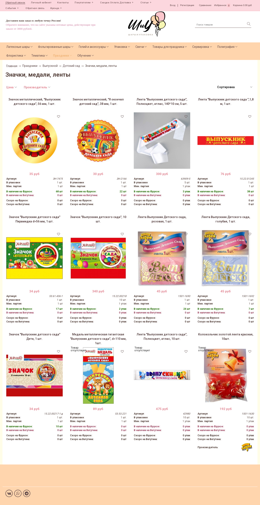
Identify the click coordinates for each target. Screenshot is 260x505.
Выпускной (50, 65)
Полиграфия (226, 46)
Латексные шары (18, 46)
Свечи (139, 46)
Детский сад (71, 65)
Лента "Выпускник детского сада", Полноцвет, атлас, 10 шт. (161, 336)
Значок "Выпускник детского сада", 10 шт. (98, 219)
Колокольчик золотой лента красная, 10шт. (225, 336)
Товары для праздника (168, 46)
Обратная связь (34, 8)
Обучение (84, 55)
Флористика (14, 55)
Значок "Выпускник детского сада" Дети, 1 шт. (34, 336)
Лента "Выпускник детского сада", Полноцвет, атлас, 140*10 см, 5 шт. (161, 101)
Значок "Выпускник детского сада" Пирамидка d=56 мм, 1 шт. (34, 219)
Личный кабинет (41, 2)
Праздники (61, 55)
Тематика (38, 55)
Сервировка (200, 46)
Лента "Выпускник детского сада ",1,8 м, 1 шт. (226, 101)
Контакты (63, 2)
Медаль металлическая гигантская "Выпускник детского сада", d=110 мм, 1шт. (98, 339)
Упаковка (120, 46)
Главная (11, 66)
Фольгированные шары (54, 46)
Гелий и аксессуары (92, 46)
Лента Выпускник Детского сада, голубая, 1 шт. (225, 219)
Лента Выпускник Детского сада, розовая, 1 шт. (162, 219)
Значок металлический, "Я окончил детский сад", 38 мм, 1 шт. (98, 101)
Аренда (54, 8)
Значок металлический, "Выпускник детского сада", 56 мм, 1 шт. (34, 101)
